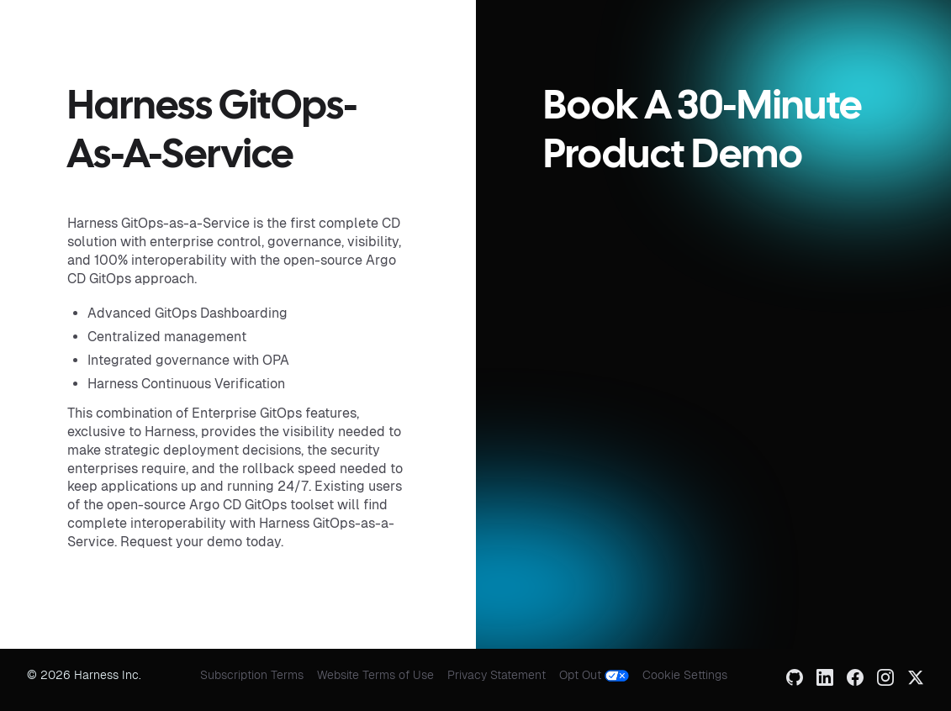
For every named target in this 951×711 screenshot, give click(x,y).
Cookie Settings (684, 675)
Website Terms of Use (375, 675)
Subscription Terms (252, 675)
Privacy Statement (496, 675)
